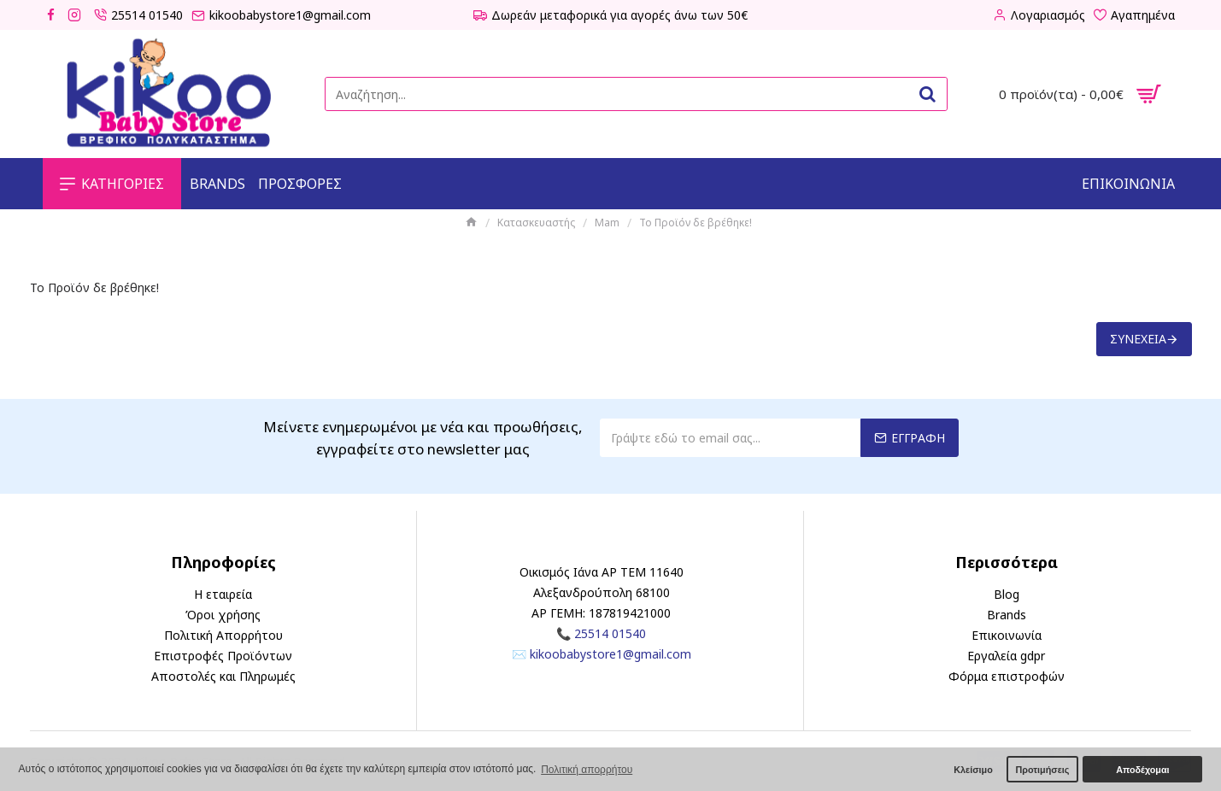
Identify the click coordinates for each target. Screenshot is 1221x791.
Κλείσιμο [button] (973, 770)
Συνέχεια (1138, 339)
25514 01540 (610, 633)
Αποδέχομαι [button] (1142, 770)
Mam (607, 222)
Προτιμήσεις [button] (1042, 770)
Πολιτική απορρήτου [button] (586, 770)
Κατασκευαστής (536, 222)
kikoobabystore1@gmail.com (610, 654)
